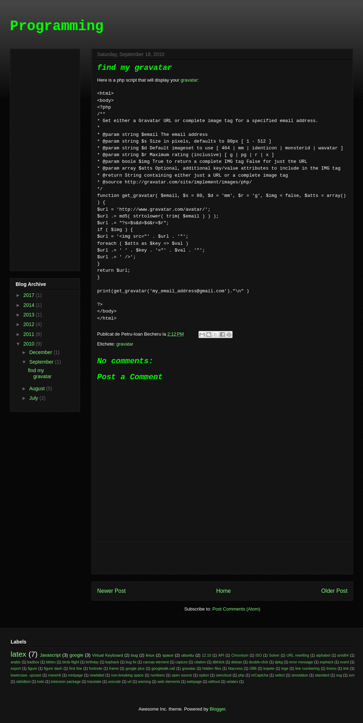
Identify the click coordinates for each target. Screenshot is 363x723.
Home (223, 591)
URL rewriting (297, 655)
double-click (258, 662)
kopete (268, 668)
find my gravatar (39, 373)
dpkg (279, 662)
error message (301, 662)
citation (200, 662)
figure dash (53, 668)
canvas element (156, 662)
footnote (95, 668)
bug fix (130, 662)
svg (339, 675)
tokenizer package (65, 682)
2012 (29, 324)
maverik (54, 675)
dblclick (218, 662)
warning (144, 682)
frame (114, 668)
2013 (29, 315)
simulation (299, 675)
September (42, 362)
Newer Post (111, 591)
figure (32, 668)
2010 (29, 344)
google (76, 655)
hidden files (211, 668)
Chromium (239, 655)
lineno (331, 668)
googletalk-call (163, 668)
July (34, 398)
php (241, 675)
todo (40, 682)
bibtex (51, 662)
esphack (327, 662)
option (204, 675)
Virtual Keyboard (107, 655)
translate (94, 682)
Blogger (217, 709)
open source (182, 675)
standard (322, 675)
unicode (114, 682)
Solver (274, 655)
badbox (33, 662)
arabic (16, 662)
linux (150, 655)
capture (181, 662)
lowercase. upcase (26, 675)
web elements (168, 682)
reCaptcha (259, 675)
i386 (253, 668)
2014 (29, 305)
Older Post (334, 591)
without (214, 682)
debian (236, 662)
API (221, 655)
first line (75, 668)
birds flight (70, 662)
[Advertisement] (222, 558)
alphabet (323, 655)
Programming (57, 26)
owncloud (223, 675)
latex (18, 654)
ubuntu (187, 655)
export (16, 668)
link (346, 668)
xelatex (232, 682)
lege (285, 668)
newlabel (97, 675)
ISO (259, 655)
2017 (29, 295)
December (41, 352)
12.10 (206, 655)
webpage (194, 682)
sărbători (23, 682)
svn (351, 675)
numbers (157, 675)
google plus (135, 668)
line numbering (307, 668)
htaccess (235, 668)
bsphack (112, 662)
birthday (92, 662)
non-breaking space (127, 675)
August (37, 388)
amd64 (343, 655)
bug (134, 655)
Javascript (50, 655)
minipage (75, 675)
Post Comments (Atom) (236, 609)
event (344, 662)
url (129, 682)
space (167, 655)
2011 (29, 334)
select (280, 675)
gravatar (189, 80)
